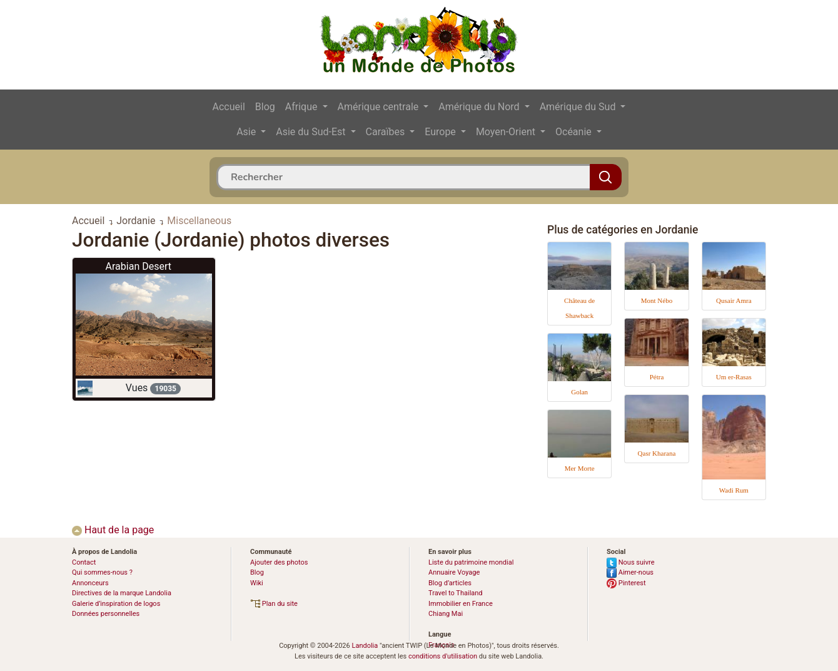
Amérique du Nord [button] (480, 107)
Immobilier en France (460, 604)
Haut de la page (113, 530)
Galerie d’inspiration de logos (116, 604)
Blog (265, 107)
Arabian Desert (138, 266)
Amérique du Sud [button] (579, 107)
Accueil (229, 107)
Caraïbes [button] (387, 132)
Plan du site (274, 604)
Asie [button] (247, 132)
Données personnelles (105, 614)
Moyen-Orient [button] (507, 132)
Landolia (364, 646)
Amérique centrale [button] (380, 107)
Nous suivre (631, 562)
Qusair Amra (734, 300)
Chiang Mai (445, 614)
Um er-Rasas (734, 377)
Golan (579, 392)
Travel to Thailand (455, 593)
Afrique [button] (302, 107)
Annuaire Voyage (454, 572)
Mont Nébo (656, 300)
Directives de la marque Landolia (121, 593)
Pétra (657, 377)
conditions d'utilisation (442, 656)
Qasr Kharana (657, 453)
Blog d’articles (450, 583)
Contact (84, 562)
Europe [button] (441, 132)
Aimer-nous (630, 572)
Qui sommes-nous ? (102, 572)
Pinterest (626, 583)
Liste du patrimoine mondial (470, 562)
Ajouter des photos (279, 562)
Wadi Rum (734, 490)
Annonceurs (90, 583)
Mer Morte (580, 468)
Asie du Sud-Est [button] (312, 132)
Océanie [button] (574, 132)
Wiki (256, 583)
